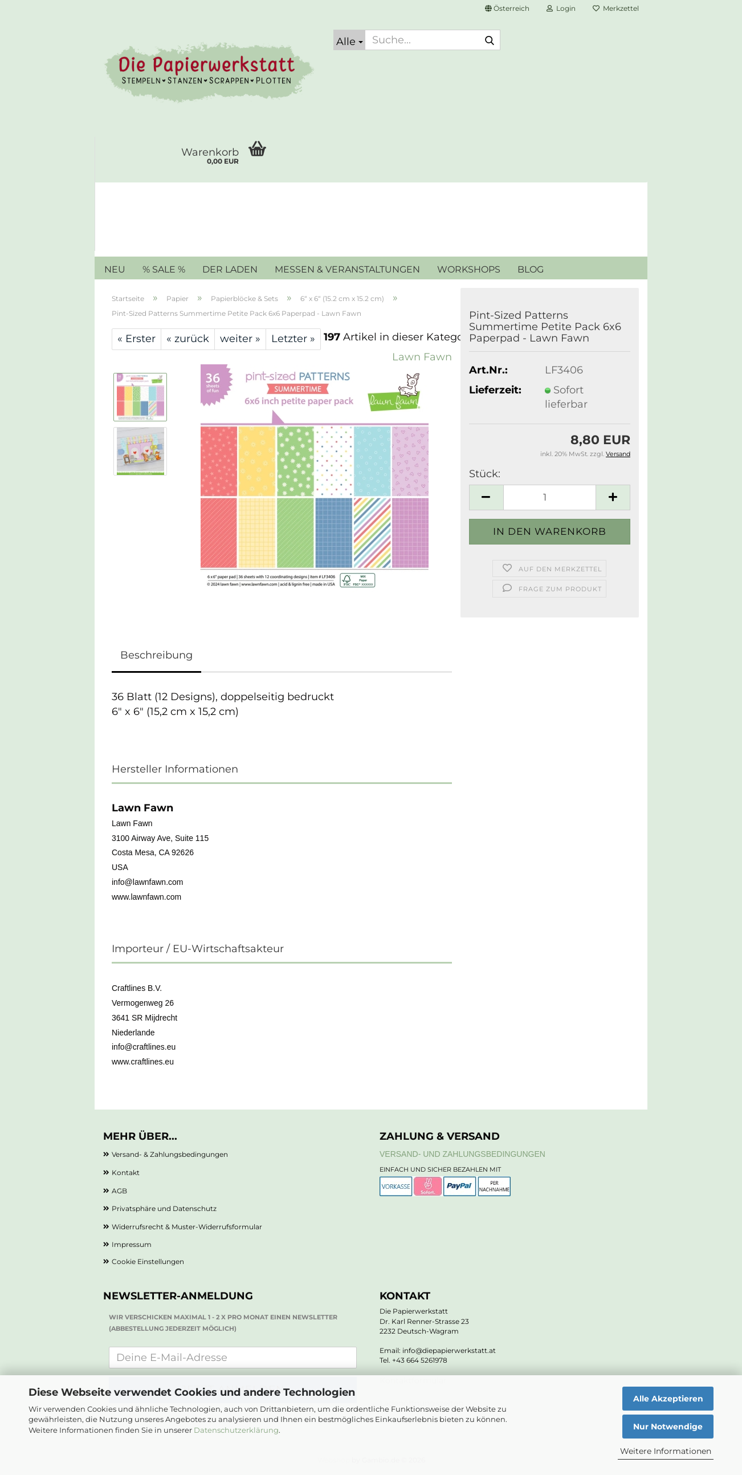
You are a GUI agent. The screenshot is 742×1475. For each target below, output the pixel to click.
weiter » (240, 338)
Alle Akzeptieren (668, 1398)
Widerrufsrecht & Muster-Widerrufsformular (187, 1226)
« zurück (187, 338)
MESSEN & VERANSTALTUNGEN (347, 269)
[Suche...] (349, 40)
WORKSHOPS (468, 269)
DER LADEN (230, 269)
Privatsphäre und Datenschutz (164, 1208)
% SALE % (163, 269)
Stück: (484, 474)
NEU (114, 269)
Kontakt (126, 1172)
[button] (507, 8)
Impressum (132, 1244)
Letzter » (293, 338)
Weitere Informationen (665, 1451)
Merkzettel (616, 8)
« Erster (136, 338)
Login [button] (561, 8)
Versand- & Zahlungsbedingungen (170, 1154)
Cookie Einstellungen (148, 1261)
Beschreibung (156, 655)
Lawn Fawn (422, 357)
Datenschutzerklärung (236, 1430)
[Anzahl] (549, 497)
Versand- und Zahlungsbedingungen (462, 1154)
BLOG (530, 269)
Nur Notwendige (668, 1426)
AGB (119, 1190)
